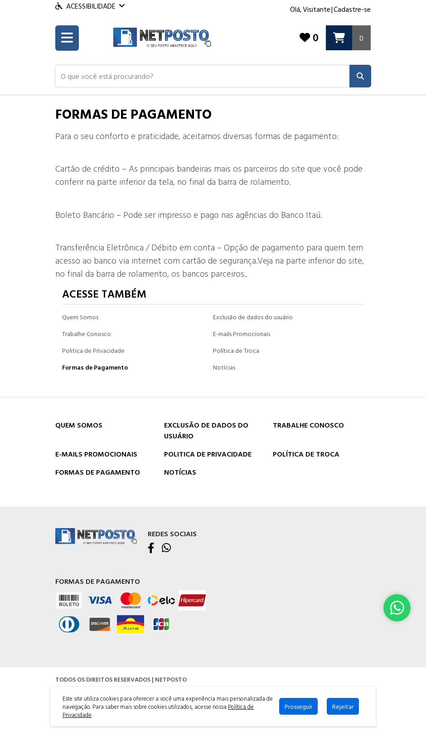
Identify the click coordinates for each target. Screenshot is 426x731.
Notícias (224, 367)
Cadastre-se (352, 9)
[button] (202, 76)
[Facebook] (151, 548)
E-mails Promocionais (241, 333)
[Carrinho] (348, 37)
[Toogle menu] (67, 38)
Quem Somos (80, 317)
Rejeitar (342, 706)
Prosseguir (298, 706)
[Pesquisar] (360, 76)
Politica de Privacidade (93, 350)
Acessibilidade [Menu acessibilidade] (90, 5)
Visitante (316, 9)
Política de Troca (236, 350)
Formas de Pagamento (95, 367)
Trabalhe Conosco (86, 333)
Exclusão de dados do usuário (253, 317)
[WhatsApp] (166, 548)
